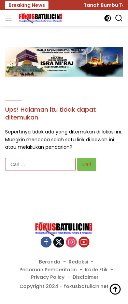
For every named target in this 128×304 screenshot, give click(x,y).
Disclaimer (86, 277)
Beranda (49, 261)
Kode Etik (96, 269)
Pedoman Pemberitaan (48, 269)
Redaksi (78, 261)
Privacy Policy (48, 277)
